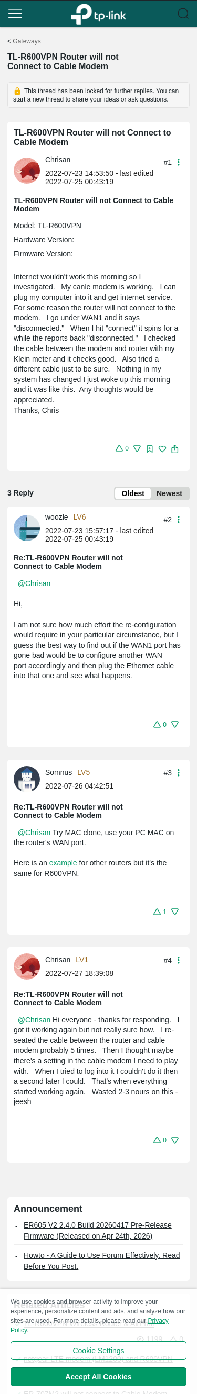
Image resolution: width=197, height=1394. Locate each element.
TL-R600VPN (59, 225)
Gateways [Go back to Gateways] (26, 41)
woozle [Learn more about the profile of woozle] (56, 517)
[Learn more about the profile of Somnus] (29, 778)
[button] (15, 13)
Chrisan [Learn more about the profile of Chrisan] (57, 159)
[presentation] (27, 171)
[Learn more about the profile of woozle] (29, 527)
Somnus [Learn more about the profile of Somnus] (58, 772)
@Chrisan (34, 583)
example (63, 863)
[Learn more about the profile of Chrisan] (29, 170)
